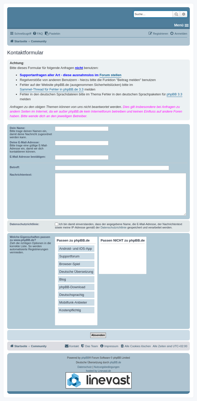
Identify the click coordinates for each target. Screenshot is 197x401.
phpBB (85, 357)
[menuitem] (38, 34)
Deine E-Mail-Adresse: (25, 142)
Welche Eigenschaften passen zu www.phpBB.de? (30, 238)
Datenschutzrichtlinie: (24, 224)
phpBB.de (115, 362)
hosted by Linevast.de (99, 378)
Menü (179, 25)
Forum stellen (110, 75)
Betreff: (15, 167)
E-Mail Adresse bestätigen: (28, 156)
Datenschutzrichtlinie (114, 227)
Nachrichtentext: (21, 174)
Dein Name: (17, 127)
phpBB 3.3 (174, 94)
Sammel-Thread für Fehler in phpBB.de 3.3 (52, 89)
